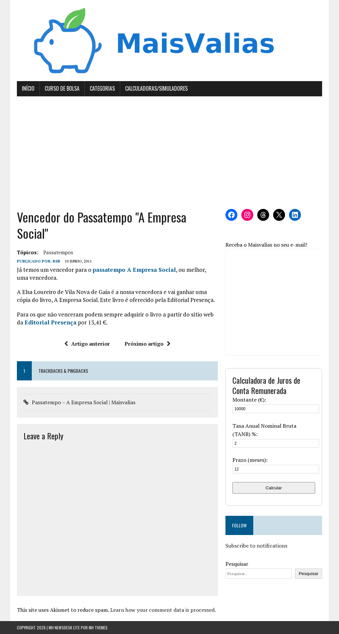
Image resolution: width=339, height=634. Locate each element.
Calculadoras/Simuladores (156, 88)
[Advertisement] (169, 152)
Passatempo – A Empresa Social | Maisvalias (83, 402)
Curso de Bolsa (62, 88)
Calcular (274, 487)
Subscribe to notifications (256, 545)
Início (28, 88)
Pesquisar (236, 563)
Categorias (102, 88)
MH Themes (98, 627)
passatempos (58, 252)
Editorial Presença (50, 322)
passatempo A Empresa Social (134, 269)
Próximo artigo (147, 343)
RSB (56, 261)
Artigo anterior (87, 343)
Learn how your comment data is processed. (163, 609)
